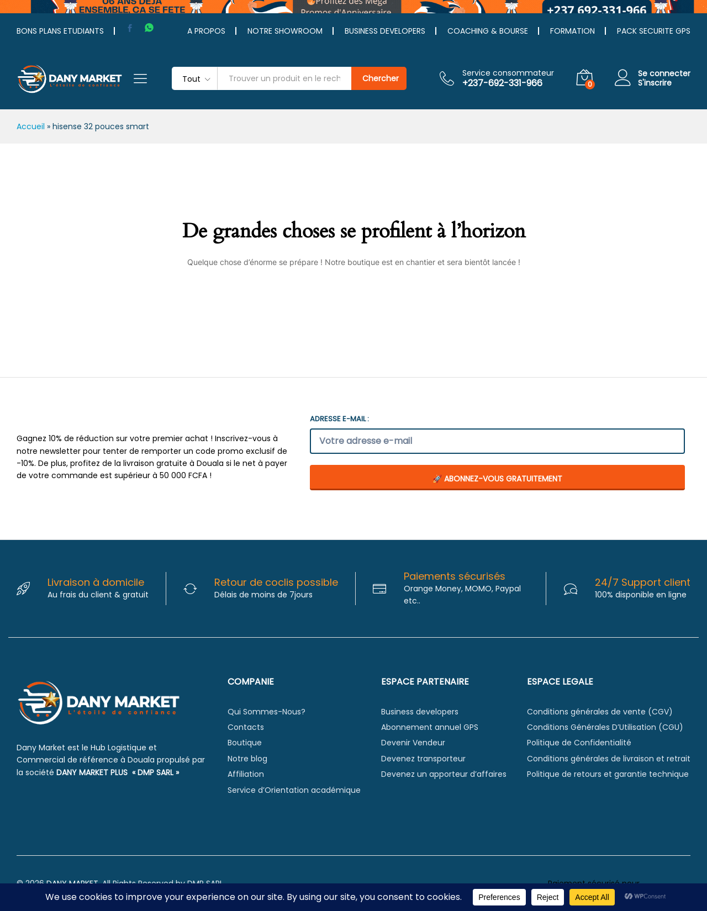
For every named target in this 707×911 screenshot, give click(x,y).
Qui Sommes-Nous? (266, 711)
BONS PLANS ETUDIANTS (60, 30)
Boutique (245, 742)
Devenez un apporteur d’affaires (443, 774)
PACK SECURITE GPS (653, 30)
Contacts (246, 727)
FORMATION (572, 30)
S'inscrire (655, 83)
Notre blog (247, 758)
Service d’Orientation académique (294, 790)
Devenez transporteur (423, 758)
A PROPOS (206, 30)
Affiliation (246, 774)
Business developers (419, 711)
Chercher (380, 78)
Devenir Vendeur (413, 742)
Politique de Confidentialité (579, 742)
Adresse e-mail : (339, 419)
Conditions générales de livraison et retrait (608, 758)
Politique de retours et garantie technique (608, 774)
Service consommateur (508, 73)
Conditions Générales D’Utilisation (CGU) (605, 727)
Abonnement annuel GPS (429, 727)
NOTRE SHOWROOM (285, 30)
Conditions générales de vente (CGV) (600, 711)
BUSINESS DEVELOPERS (385, 30)
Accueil (31, 126)
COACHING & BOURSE (487, 30)
